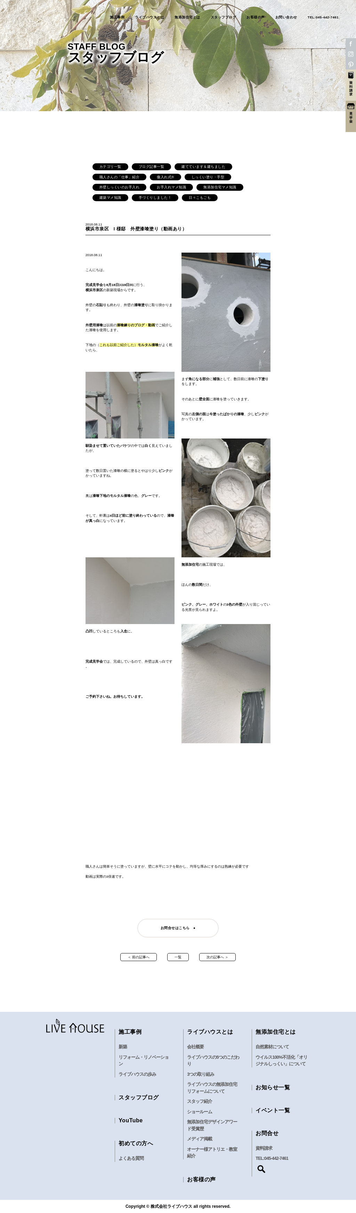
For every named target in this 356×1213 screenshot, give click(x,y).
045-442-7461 (276, 1158)
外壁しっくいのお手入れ (119, 187)
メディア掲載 (199, 1138)
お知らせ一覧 (273, 1087)
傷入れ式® (165, 177)
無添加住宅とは (187, 17)
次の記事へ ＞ (217, 957)
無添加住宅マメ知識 (219, 187)
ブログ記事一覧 (151, 167)
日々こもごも (200, 197)
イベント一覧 (273, 1110)
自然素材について (272, 1046)
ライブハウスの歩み (137, 1074)
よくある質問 (131, 1158)
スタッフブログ (223, 17)
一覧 (178, 957)
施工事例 (117, 17)
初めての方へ (136, 1143)
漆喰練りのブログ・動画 (136, 325)
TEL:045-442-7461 (323, 17)
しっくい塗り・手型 (208, 177)
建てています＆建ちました (203, 167)
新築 (123, 1046)
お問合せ (267, 1133)
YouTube (131, 1120)
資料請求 (264, 1148)
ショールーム (199, 1111)
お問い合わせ (286, 17)
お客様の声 (255, 17)
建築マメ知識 (110, 197)
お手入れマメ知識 (171, 187)
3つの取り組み (200, 1074)
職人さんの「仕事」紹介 (119, 177)
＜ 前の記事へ (138, 957)
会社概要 (195, 1046)
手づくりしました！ (155, 197)
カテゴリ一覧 (110, 167)
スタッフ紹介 (199, 1101)
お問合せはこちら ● (178, 928)
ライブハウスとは (149, 17)
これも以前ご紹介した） (120, 345)
